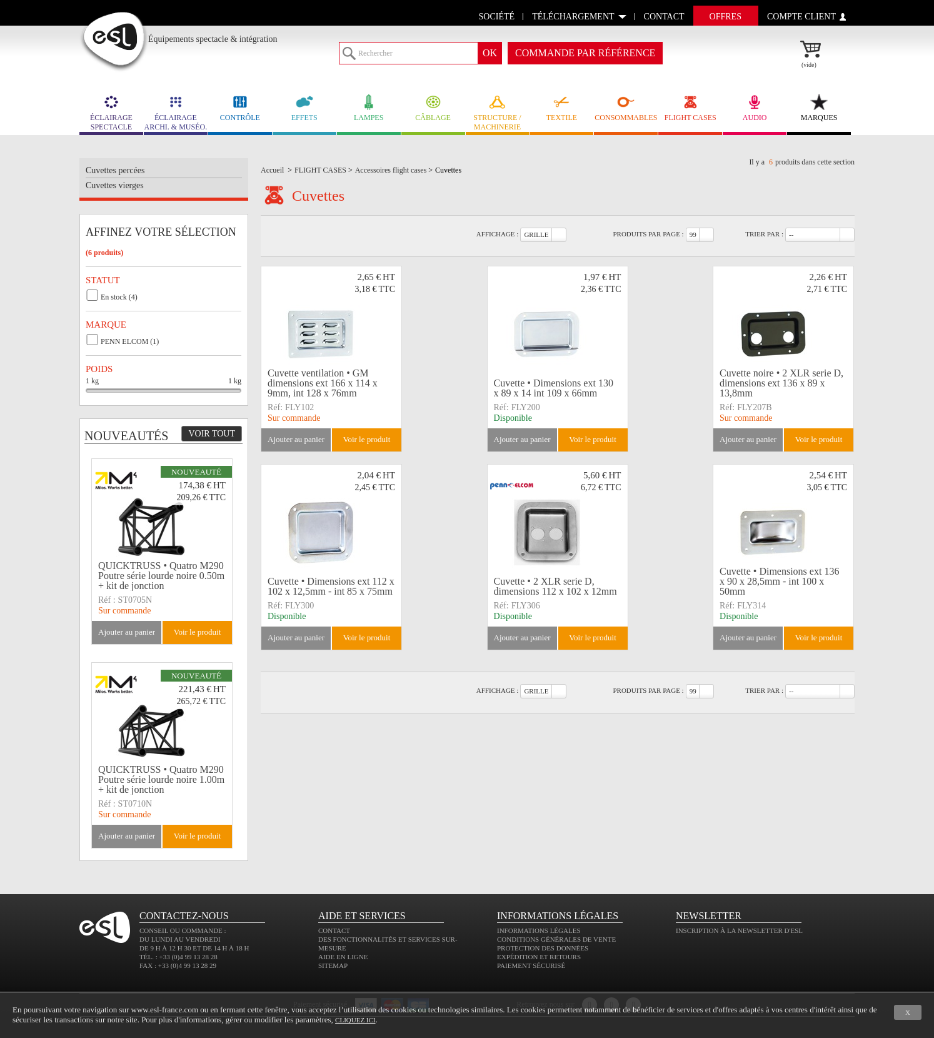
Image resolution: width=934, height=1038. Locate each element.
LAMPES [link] (369, 108)
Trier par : (764, 234)
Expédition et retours (539, 956)
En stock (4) (119, 297)
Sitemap (333, 965)
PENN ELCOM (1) (130, 341)
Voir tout (211, 433)
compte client (801, 17)
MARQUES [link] (819, 108)
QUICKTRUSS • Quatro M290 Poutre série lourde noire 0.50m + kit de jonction (161, 576)
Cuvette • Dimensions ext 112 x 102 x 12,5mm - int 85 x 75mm (331, 586)
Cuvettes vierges (115, 185)
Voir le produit (367, 439)
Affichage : (497, 234)
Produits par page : (648, 234)
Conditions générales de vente (556, 939)
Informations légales (539, 930)
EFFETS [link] (304, 108)
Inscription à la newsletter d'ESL (739, 930)
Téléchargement (573, 17)
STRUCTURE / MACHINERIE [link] (498, 112)
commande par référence (585, 53)
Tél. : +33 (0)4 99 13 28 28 (178, 956)
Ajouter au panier (296, 439)
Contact (334, 930)
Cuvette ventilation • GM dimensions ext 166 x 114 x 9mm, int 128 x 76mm (323, 383)
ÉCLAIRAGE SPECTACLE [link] (111, 112)
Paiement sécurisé (531, 965)
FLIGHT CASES (690, 108)
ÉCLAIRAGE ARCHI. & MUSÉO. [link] (176, 112)
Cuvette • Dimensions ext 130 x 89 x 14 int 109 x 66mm (553, 388)
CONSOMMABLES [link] (626, 108)
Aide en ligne (343, 956)
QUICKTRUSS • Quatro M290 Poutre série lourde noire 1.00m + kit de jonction (161, 780)
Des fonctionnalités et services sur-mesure (388, 943)
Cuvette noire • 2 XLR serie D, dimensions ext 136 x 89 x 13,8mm (781, 383)
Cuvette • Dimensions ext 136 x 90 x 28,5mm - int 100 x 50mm (779, 582)
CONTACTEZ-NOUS (184, 915)
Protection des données (542, 948)
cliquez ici (355, 1020)
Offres (725, 17)
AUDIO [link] (754, 108)
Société (497, 17)
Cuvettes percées (115, 170)
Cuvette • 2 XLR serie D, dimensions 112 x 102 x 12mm (555, 586)
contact (664, 17)
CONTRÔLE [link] (240, 108)
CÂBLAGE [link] (433, 108)
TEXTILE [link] (561, 108)
